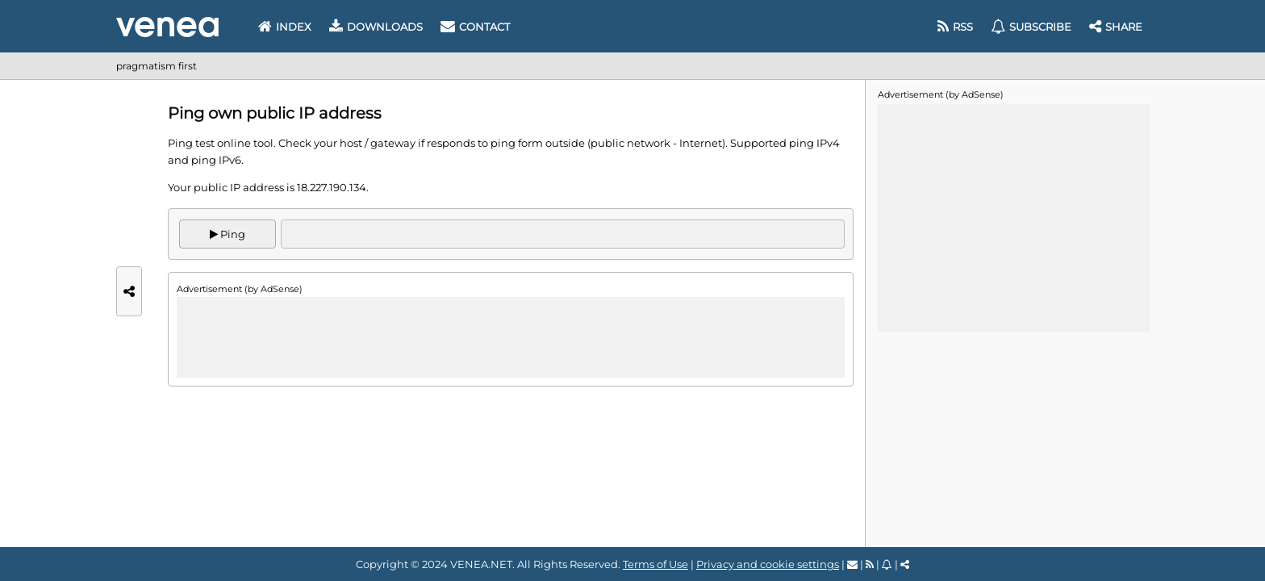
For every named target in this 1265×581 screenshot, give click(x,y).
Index (284, 26)
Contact (475, 26)
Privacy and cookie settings (767, 564)
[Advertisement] (510, 337)
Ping (227, 234)
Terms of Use (655, 564)
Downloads (376, 26)
